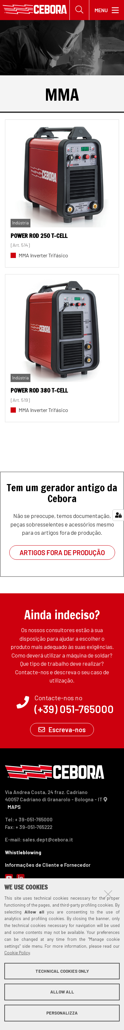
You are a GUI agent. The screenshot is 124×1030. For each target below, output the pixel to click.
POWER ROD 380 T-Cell (39, 390)
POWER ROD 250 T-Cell (39, 235)
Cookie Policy (17, 952)
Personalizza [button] (62, 1013)
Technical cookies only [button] (62, 971)
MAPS (14, 807)
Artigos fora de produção (62, 552)
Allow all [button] (62, 991)
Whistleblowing (23, 852)
